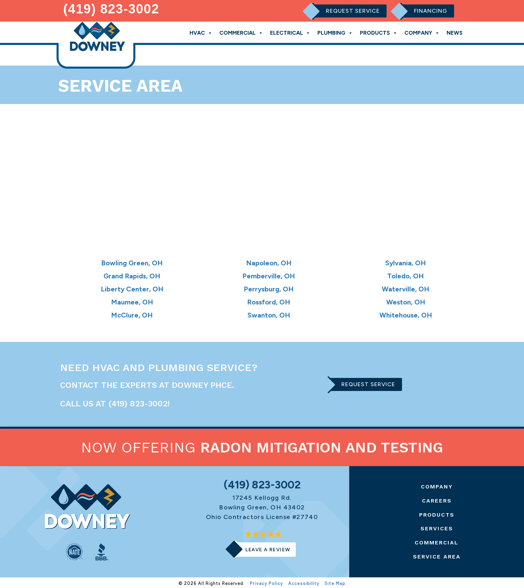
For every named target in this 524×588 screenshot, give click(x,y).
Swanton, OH (269, 313)
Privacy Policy (266, 581)
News (455, 31)
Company (422, 31)
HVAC (201, 31)
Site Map (335, 581)
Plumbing (335, 31)
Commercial (241, 31)
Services (437, 526)
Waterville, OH (405, 287)
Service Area (437, 554)
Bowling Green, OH (132, 261)
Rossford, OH (269, 300)
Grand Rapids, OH (132, 274)
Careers (437, 499)
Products (379, 31)
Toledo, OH (406, 274)
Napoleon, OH (268, 261)
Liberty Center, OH (132, 287)
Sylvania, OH (406, 261)
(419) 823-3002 (111, 8)
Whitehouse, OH (405, 313)
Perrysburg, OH (268, 287)
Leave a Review (268, 548)
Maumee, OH (132, 300)
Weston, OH (406, 300)
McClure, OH (132, 313)
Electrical (290, 31)
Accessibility (303, 581)
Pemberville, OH (269, 274)
